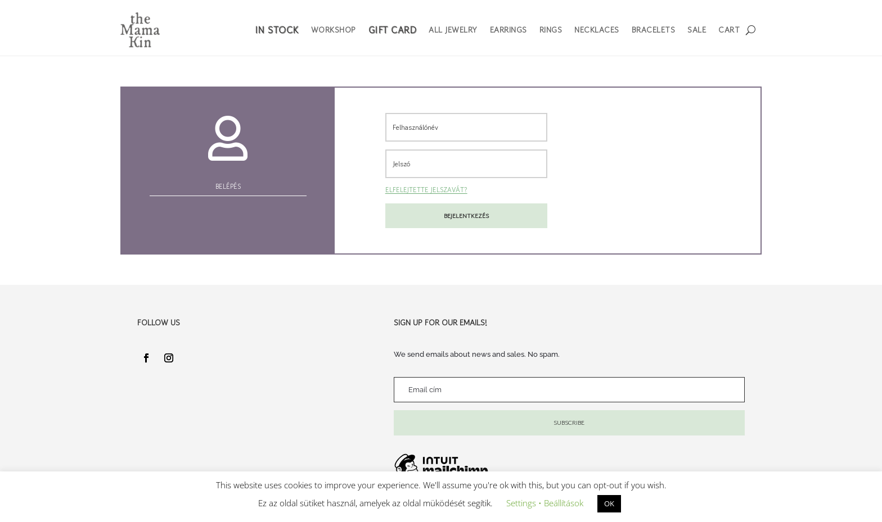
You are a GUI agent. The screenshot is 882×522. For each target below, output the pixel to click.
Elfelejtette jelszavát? (426, 189)
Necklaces (596, 29)
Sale (696, 29)
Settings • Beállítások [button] (544, 503)
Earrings (508, 29)
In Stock (277, 30)
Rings (550, 29)
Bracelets (654, 29)
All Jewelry (453, 29)
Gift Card (392, 30)
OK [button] (609, 503)
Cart (729, 29)
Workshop (333, 29)
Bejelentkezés (466, 215)
